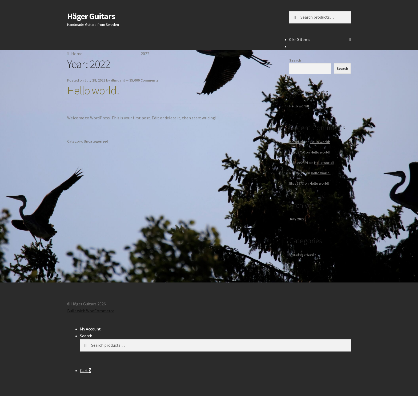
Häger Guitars (91, 16)
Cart (85, 370)
